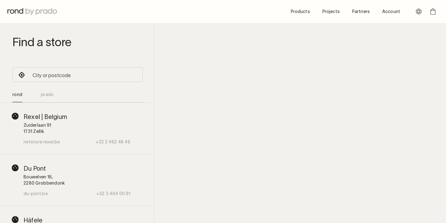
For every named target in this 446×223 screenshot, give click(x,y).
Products (300, 11)
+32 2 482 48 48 (113, 141)
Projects (331, 11)
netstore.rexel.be (42, 141)
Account (391, 11)
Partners (361, 11)
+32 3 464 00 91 (113, 193)
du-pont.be (36, 193)
